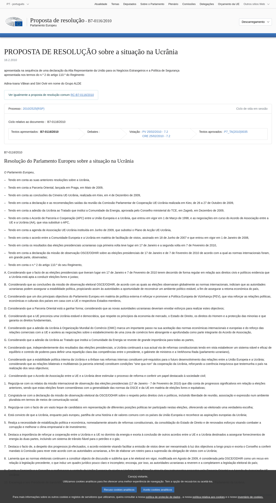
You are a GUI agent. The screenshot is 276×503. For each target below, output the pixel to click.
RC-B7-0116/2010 (82, 94)
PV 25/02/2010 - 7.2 (155, 131)
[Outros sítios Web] (257, 4)
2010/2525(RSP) (33, 108)
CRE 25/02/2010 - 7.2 (156, 136)
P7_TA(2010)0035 (236, 131)
